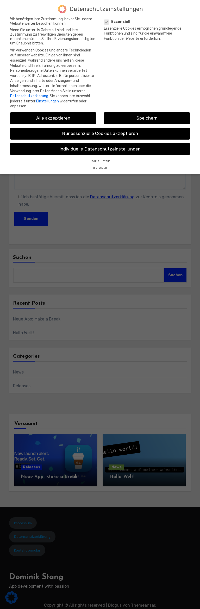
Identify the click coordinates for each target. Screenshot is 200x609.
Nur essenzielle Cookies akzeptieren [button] (100, 131)
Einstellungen (47, 99)
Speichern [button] (147, 115)
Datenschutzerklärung (29, 93)
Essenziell (119, 19)
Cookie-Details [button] (100, 158)
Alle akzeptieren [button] (53, 115)
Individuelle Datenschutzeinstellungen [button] (100, 146)
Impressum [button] (100, 165)
